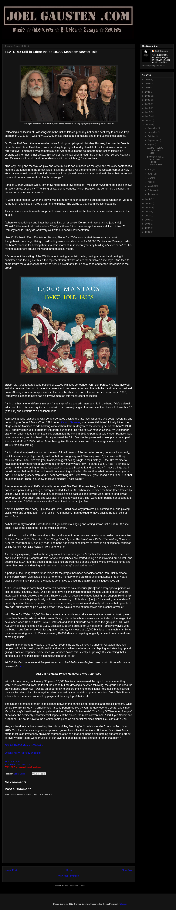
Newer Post (11, 870)
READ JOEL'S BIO (13, 761)
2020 (147, 104)
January (152, 194)
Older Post (126, 870)
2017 (147, 116)
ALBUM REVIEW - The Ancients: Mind (156, 150)
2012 (147, 207)
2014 (147, 199)
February (152, 190)
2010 (147, 215)
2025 (147, 83)
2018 (147, 112)
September (153, 140)
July (150, 169)
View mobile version (68, 876)
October (152, 136)
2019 (147, 108)
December (153, 128)
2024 (147, 87)
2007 (147, 228)
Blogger (123, 904)
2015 (147, 124)
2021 (147, 100)
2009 (147, 220)
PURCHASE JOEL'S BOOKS (17, 764)
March (151, 186)
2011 (147, 211)
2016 (147, 120)
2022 (147, 96)
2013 (147, 203)
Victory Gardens (70, 422)
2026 (147, 79)
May (150, 178)
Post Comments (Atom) (74, 886)
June (150, 174)
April (150, 182)
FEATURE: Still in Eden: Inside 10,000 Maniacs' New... (155, 161)
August (151, 144)
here (21, 666)
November (153, 132)
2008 (147, 224)
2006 (147, 232)
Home (69, 870)
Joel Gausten (161, 51)
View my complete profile (153, 65)
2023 (147, 92)
